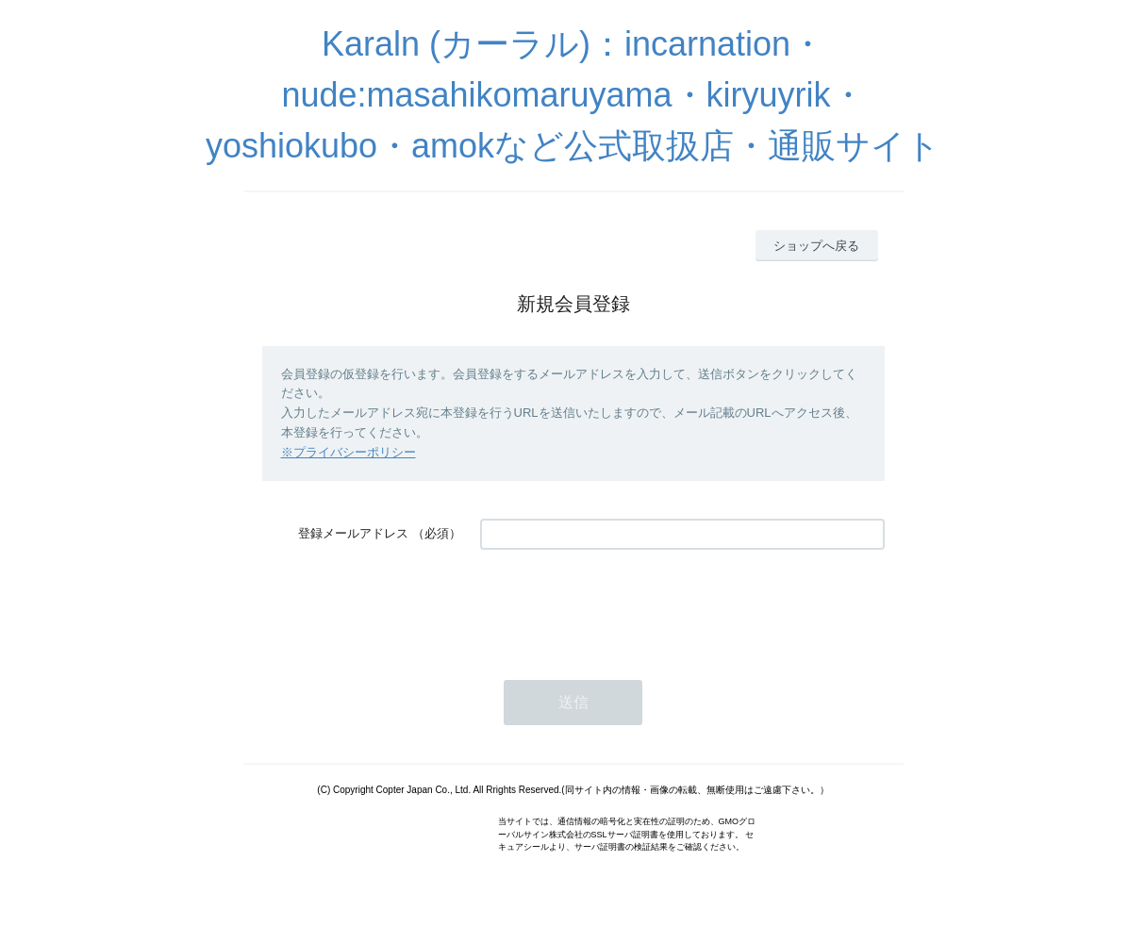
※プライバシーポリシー (348, 452)
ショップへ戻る (816, 246)
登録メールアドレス (353, 533)
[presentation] (623, 605)
